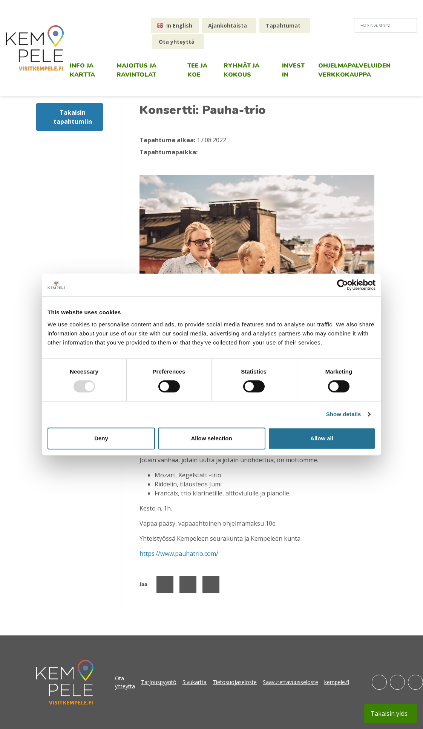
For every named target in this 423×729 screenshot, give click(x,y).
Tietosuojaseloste (235, 682)
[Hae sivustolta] (414, 25)
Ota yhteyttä (177, 41)
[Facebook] (379, 682)
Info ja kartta (82, 70)
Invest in (293, 70)
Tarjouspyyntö (158, 682)
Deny (101, 438)
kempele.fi (336, 682)
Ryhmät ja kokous (241, 70)
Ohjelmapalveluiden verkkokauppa (354, 70)
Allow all (321, 438)
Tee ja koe (197, 70)
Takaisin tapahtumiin (73, 117)
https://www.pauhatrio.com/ (178, 553)
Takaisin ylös (389, 713)
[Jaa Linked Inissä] (210, 584)
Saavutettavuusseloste (290, 682)
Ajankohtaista (227, 25)
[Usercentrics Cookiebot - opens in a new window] (342, 285)
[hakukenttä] (382, 25)
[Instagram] (397, 682)
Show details (343, 414)
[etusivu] (35, 48)
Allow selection (211, 438)
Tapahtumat (283, 25)
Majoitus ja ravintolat (136, 70)
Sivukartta (194, 682)
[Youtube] (415, 682)
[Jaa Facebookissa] (164, 584)
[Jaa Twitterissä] (187, 584)
